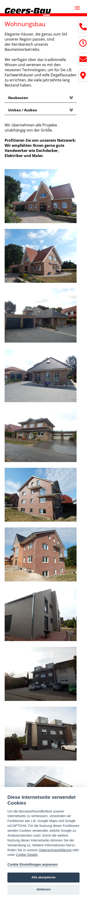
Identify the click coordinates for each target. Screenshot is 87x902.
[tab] (41, 98)
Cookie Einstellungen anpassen (32, 864)
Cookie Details (27, 855)
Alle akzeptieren (44, 877)
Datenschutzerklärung (55, 850)
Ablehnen (43, 889)
